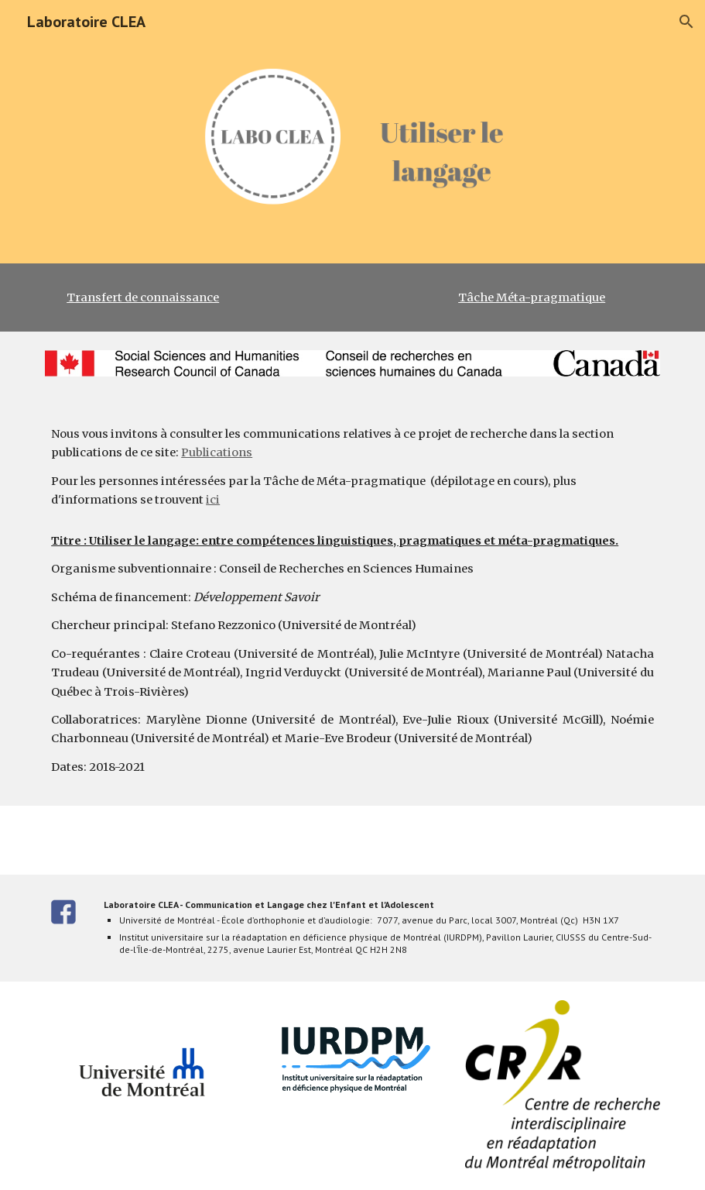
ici (213, 500)
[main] (352, 297)
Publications (216, 452)
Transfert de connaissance (143, 297)
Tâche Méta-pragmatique (531, 297)
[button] (686, 21)
